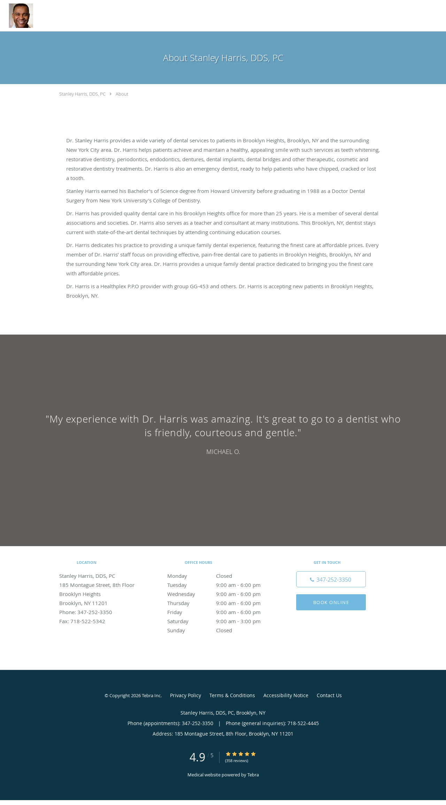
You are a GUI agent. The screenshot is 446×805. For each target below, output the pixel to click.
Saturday (221, 621)
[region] (223, 433)
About (122, 94)
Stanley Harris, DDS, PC (82, 94)
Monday (221, 575)
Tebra (253, 775)
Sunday (221, 630)
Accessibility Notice (285, 695)
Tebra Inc (151, 695)
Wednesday (221, 593)
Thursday (221, 603)
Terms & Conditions (232, 695)
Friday (221, 612)
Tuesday (221, 584)
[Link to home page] (16, 15)
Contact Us (329, 695)
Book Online (331, 602)
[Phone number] (331, 579)
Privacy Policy (185, 695)
